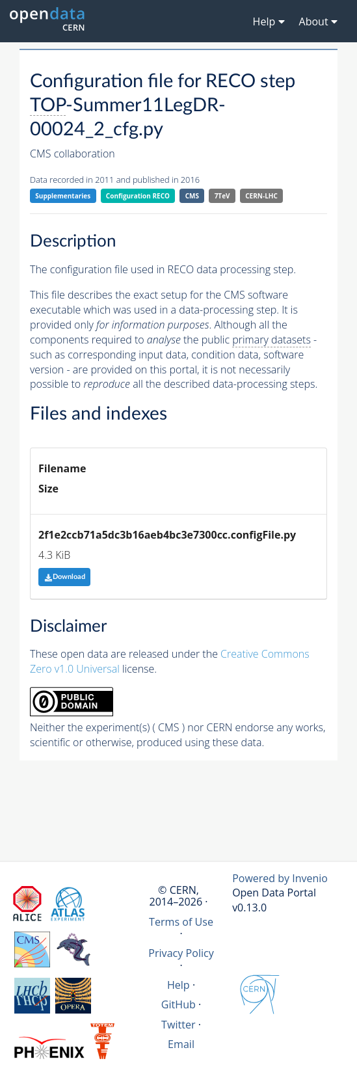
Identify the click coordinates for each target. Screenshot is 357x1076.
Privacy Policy (181, 953)
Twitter (178, 1024)
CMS (192, 195)
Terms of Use (181, 922)
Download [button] (64, 576)
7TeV (222, 195)
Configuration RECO (138, 195)
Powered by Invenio (280, 878)
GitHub (178, 1004)
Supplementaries (62, 195)
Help (178, 985)
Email (181, 1044)
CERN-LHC (261, 195)
